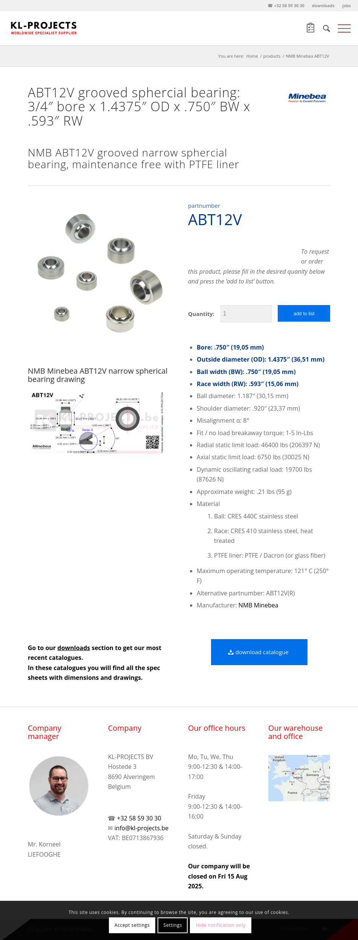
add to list (304, 313)
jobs (346, 5)
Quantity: (201, 313)
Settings (173, 925)
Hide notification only (221, 925)
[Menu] (340, 28)
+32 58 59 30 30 (139, 818)
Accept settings (132, 925)
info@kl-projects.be (142, 828)
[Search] (322, 28)
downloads (323, 5)
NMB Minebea (258, 605)
